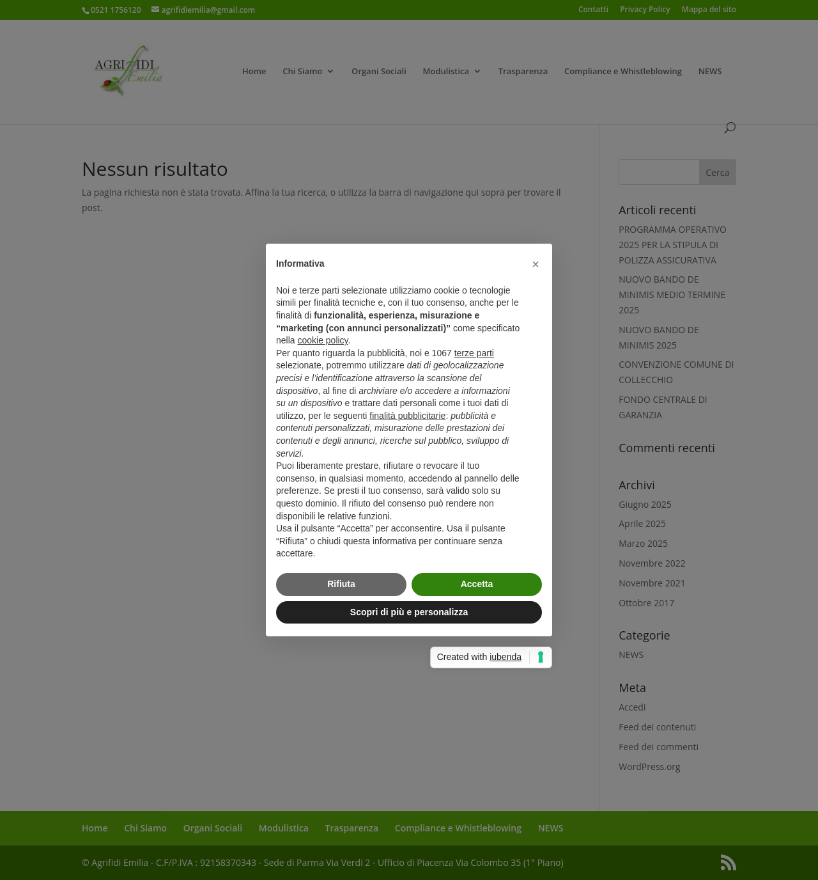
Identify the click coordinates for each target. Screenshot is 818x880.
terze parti (474, 353)
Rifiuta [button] (341, 584)
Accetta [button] (477, 584)
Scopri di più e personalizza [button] (409, 612)
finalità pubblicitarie (407, 416)
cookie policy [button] (322, 340)
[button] (535, 264)
